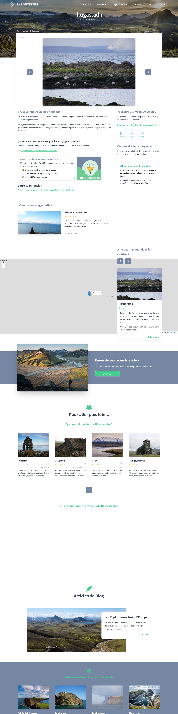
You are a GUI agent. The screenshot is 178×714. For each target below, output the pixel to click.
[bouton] (120, 261)
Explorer (107, 374)
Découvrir (154, 336)
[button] (89, 72)
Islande (25, 31)
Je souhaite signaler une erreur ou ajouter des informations (46, 190)
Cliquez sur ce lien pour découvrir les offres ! (39, 150)
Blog (149, 4)
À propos (161, 4)
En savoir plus (71, 233)
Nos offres (137, 4)
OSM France (173, 332)
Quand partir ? (120, 4)
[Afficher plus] (89, 490)
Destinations (102, 4)
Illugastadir (36, 31)
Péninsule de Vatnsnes (76, 212)
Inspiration (86, 4)
